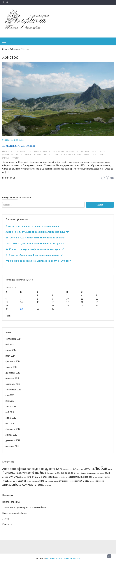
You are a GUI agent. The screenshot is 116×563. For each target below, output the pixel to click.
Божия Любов (72, 151)
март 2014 (10, 355)
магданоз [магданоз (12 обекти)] (96, 477)
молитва (37, 155)
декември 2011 (12, 440)
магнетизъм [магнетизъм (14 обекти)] (104, 477)
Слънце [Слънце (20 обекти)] (59, 472)
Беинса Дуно (20, 151)
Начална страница (11, 501)
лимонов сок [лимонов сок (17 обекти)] (85, 476)
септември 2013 (13, 389)
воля (94, 151)
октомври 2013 (12, 383)
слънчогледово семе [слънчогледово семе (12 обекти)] (51, 481)
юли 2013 (9, 395)
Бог (29, 151)
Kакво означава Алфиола (14, 513)
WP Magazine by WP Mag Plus (68, 558)
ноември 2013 (12, 378)
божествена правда (42, 151)
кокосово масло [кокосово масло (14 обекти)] (61, 477)
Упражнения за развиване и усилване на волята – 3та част (38, 260)
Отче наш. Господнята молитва (67, 155)
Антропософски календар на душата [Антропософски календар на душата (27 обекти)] (29, 469)
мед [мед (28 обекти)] (5, 480)
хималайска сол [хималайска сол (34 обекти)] (15, 484)
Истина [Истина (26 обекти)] (89, 469)
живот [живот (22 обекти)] (30, 476)
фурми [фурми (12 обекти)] (92, 481)
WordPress (50, 558)
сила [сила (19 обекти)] (41, 480)
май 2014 (9, 344)
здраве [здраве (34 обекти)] (40, 476)
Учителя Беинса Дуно (13, 139)
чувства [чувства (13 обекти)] (48, 485)
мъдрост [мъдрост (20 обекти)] (21, 480)
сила (94, 155)
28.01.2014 (8, 151)
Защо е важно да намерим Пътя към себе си (24, 507)
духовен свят (8, 155)
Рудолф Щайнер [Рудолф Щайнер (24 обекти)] (35, 472)
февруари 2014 (12, 361)
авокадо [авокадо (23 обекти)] (70, 472)
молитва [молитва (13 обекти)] (11, 481)
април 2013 (10, 406)
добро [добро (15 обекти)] (5, 477)
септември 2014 (13, 338)
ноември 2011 (12, 446)
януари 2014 (11, 367)
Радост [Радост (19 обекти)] (20, 472)
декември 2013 (12, 372)
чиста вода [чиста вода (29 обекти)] (36, 484)
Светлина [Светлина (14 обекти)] (50, 473)
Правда (86, 155)
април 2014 (10, 350)
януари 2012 (11, 434)
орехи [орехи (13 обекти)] (29, 481)
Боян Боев (85, 151)
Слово (101, 155)
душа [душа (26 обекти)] (17, 477)
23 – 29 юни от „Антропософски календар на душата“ (35, 237)
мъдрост (47, 155)
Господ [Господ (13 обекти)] (69, 469)
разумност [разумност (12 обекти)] (35, 481)
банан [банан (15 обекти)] (83, 473)
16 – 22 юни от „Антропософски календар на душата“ (35, 243)
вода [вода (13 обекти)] (102, 473)
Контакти (7, 524)
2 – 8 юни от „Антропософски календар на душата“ (34, 254)
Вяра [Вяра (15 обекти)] (63, 469)
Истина (19, 155)
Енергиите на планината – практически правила (32, 225)
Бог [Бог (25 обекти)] (58, 469)
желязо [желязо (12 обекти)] (23, 477)
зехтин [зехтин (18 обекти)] (50, 476)
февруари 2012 (12, 429)
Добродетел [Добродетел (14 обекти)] (77, 469)
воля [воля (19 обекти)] (107, 472)
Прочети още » (9, 178)
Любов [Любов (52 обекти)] (100, 468)
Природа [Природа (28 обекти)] (8, 472)
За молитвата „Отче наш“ (19, 145)
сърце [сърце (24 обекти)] (85, 480)
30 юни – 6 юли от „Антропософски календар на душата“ (37, 231)
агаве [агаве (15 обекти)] (78, 473)
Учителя (5, 158)
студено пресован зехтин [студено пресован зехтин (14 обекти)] (70, 481)
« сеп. (8, 315)
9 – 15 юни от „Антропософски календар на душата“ (34, 249)
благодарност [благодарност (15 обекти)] (93, 473)
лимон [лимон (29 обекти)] (74, 476)
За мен (5, 518)
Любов (28, 155)
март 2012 (10, 423)
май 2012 (9, 412)
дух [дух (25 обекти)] (11, 476)
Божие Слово (58, 151)
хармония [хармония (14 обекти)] (99, 481)
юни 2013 (9, 400)
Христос (15, 158)
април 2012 (10, 417)
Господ (102, 151)
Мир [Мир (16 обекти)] (110, 469)
